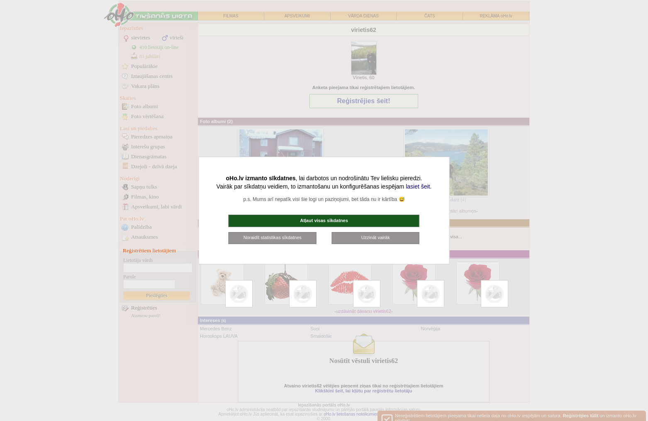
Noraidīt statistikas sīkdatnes (273, 237)
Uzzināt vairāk (375, 237)
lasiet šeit (418, 186)
